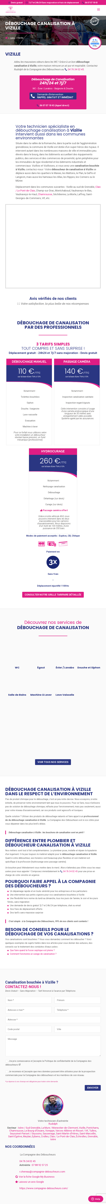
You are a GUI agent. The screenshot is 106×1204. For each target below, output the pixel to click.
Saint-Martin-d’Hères (67, 1133)
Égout (41, 667)
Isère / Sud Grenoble (29, 1127)
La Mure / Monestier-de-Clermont (59, 1127)
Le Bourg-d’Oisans (34, 1130)
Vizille (82, 1127)
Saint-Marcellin (88, 1133)
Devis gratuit (16, 3)
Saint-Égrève (15, 1136)
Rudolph (53, 1123)
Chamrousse (45, 194)
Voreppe (50, 1130)
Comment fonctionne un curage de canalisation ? (33, 954)
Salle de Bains (17, 694)
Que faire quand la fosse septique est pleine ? (32, 950)
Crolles (45, 1136)
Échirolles (81, 1136)
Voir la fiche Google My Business (35, 1176)
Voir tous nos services (53, 762)
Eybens (36, 1136)
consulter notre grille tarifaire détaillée (53, 594)
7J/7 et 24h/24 (52, 3)
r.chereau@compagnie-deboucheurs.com (42, 1171)
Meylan (27, 1136)
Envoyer (92, 1087)
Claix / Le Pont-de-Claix (62, 1136)
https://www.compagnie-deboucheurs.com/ (43, 1188)
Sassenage (49, 1133)
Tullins (92, 1130)
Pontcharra (92, 1127)
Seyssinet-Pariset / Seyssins (26, 1133)
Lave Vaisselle (65, 694)
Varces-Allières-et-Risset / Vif (71, 1130)
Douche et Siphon (88, 667)
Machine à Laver (41, 694)
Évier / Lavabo (65, 667)
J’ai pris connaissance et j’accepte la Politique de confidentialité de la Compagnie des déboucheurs (48, 1063)
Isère (12, 38)
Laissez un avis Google (29, 1181)
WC (17, 667)
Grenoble (93, 1136)
